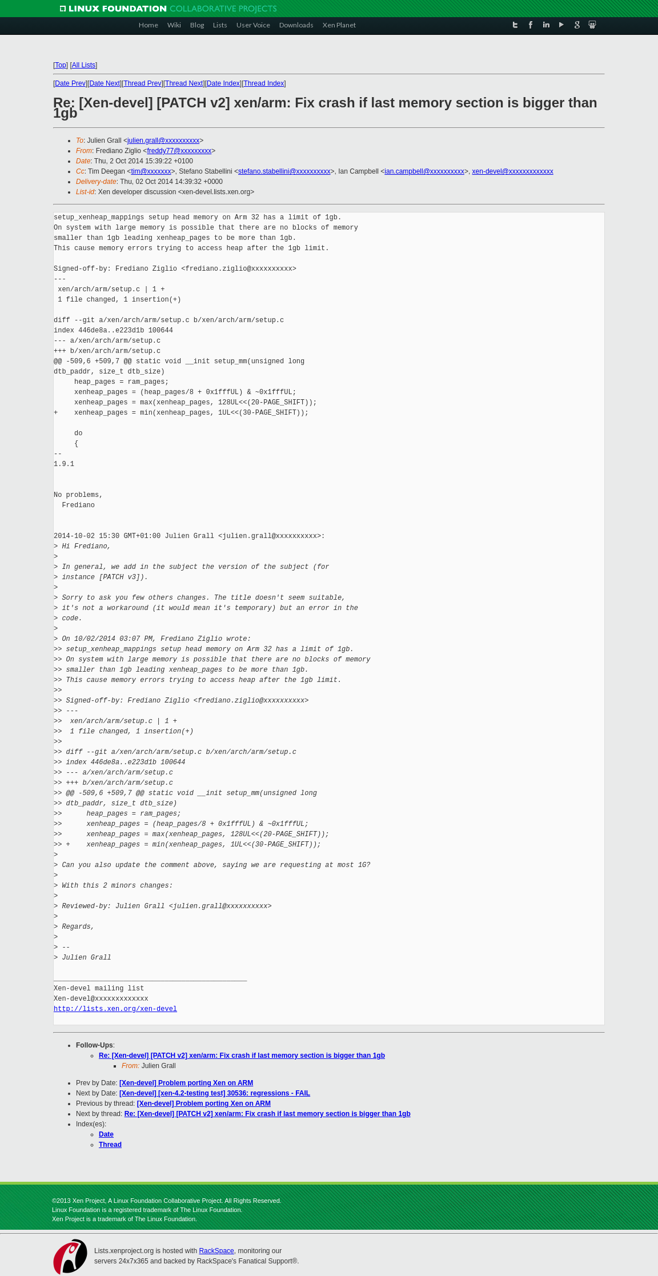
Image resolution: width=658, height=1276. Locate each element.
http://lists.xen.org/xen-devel (115, 1009)
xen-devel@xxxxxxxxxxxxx (512, 171)
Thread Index (264, 83)
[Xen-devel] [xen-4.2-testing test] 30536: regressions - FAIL (214, 1093)
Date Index (223, 83)
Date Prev (70, 83)
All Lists (83, 65)
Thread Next (184, 83)
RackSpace (216, 1251)
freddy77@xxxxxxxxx (179, 151)
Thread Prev (142, 83)
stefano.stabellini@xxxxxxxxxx (284, 171)
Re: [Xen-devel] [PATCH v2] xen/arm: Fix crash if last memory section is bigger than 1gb (242, 1056)
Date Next (104, 83)
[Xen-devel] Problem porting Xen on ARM (186, 1083)
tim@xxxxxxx (151, 171)
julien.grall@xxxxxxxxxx (163, 141)
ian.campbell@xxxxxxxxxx (424, 171)
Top (60, 65)
